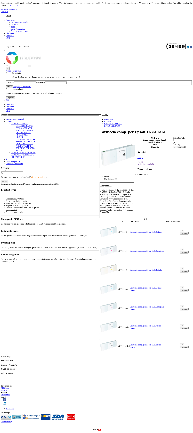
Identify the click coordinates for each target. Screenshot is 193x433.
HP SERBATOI (22, 135)
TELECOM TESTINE (24, 130)
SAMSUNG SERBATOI (25, 148)
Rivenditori (5, 395)
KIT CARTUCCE (18, 157)
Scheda (140, 162)
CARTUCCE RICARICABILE (23, 153)
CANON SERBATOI (24, 126)
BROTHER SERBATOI (25, 141)
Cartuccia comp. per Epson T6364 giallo (146, 270)
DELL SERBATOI (23, 133)
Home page (10, 20)
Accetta (14, 9)
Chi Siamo (10, 33)
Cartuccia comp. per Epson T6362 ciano (146, 232)
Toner (13, 27)
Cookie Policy (12, 5)
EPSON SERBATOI (24, 128)
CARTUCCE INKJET (19, 124)
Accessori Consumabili (20, 22)
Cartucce (14, 24)
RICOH (19, 150)
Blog (8, 38)
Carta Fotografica (18, 29)
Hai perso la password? (22, 87)
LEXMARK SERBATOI (25, 139)
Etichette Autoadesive (19, 31)
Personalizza (6, 9)
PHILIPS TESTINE (23, 146)
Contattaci (10, 36)
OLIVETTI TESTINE (24, 144)
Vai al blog (10, 408)
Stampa (140, 158)
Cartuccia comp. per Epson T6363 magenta (147, 251)
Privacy (4, 390)
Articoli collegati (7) (145, 164)
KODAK (19, 137)
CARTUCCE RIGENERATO (22, 155)
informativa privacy (38, 177)
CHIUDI (4, 12)
